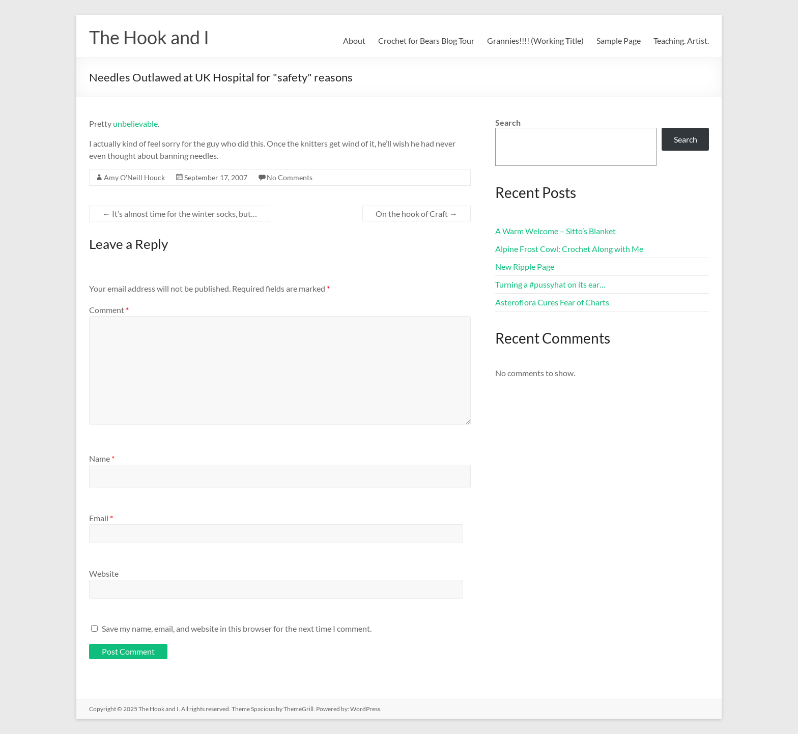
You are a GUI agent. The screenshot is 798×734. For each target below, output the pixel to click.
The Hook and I (149, 37)
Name (102, 458)
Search (508, 122)
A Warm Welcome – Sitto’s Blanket (555, 231)
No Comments (289, 177)
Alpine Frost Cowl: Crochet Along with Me (569, 248)
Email (101, 518)
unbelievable (135, 123)
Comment (109, 310)
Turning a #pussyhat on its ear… (550, 284)
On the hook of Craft (417, 213)
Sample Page (618, 40)
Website (104, 573)
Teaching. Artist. (681, 40)
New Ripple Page (524, 266)
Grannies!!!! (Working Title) (535, 40)
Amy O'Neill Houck (134, 177)
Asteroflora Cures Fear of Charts (552, 302)
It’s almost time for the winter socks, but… (179, 213)
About (354, 40)
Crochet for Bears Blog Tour (426, 40)
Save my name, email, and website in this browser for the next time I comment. (237, 628)
